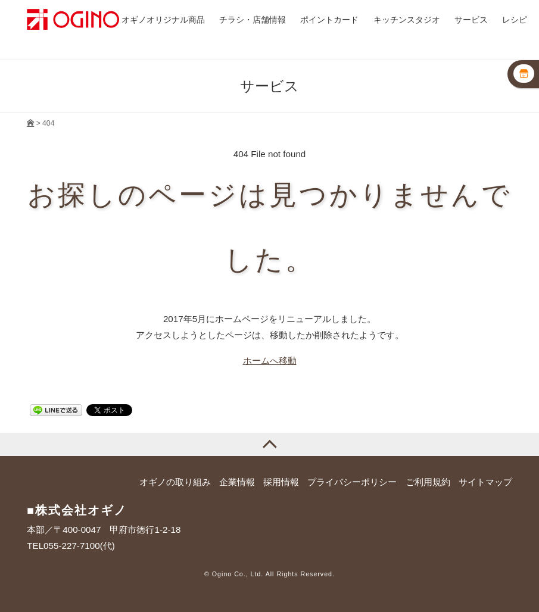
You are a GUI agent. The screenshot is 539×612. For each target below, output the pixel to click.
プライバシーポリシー (352, 482)
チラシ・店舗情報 (252, 19)
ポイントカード (329, 19)
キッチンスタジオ (406, 19)
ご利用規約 (428, 482)
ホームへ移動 (270, 360)
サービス (471, 19)
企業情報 (237, 482)
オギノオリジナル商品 (163, 19)
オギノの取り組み (175, 482)
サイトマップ (485, 482)
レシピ (514, 19)
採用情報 (281, 482)
